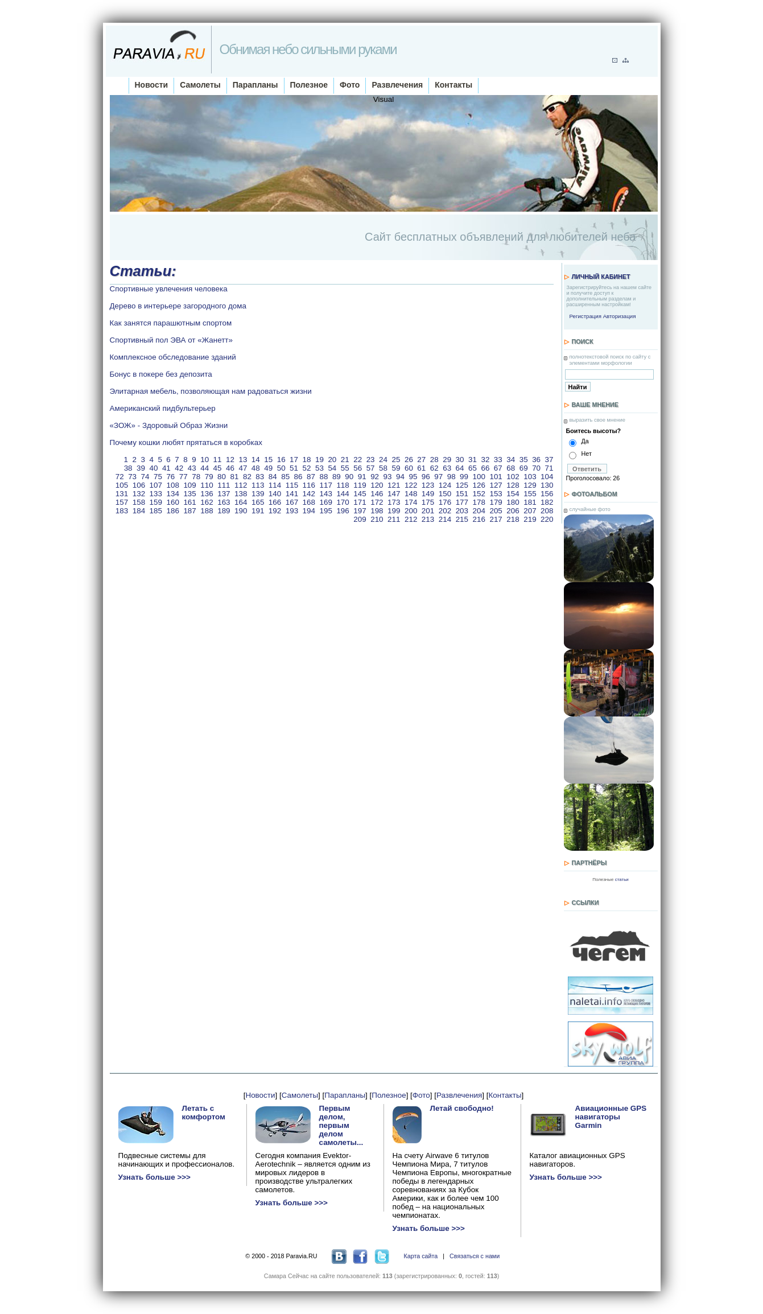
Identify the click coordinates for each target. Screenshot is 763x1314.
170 (342, 502)
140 (275, 493)
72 (120, 476)
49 (268, 468)
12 (230, 459)
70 (536, 468)
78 (196, 476)
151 (462, 493)
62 (434, 468)
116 (309, 485)
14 (255, 459)
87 (311, 476)
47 (242, 468)
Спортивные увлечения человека (169, 289)
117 (326, 485)
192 (275, 510)
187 (189, 510)
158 (139, 502)
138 (240, 493)
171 (359, 502)
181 (529, 502)
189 (223, 510)
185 (156, 510)
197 (359, 510)
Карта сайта (420, 1256)
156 (547, 493)
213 (428, 519)
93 (387, 476)
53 (319, 468)
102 (512, 476)
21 (345, 459)
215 (462, 519)
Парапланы (255, 84)
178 (479, 502)
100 (479, 476)
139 (257, 493)
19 (319, 459)
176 (445, 502)
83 (259, 476)
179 (495, 502)
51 (294, 468)
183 (122, 510)
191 (257, 510)
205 (495, 510)
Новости (151, 84)
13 (242, 459)
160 (172, 502)
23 (370, 459)
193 (292, 510)
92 (374, 476)
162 (206, 502)
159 (156, 502)
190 (240, 510)
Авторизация (619, 316)
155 (529, 493)
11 (217, 459)
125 (462, 485)
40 (153, 468)
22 (357, 459)
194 (309, 510)
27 (421, 459)
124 (445, 485)
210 (376, 519)
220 (547, 519)
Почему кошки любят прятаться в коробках (186, 442)
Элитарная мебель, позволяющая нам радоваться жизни (211, 391)
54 (332, 468)
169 (326, 502)
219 (529, 519)
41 (166, 468)
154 (512, 493)
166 (275, 502)
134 (172, 493)
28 (434, 459)
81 (234, 476)
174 (411, 502)
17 (294, 459)
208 (547, 510)
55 (345, 468)
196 (342, 510)
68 (510, 468)
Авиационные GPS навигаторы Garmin (611, 1117)
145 (359, 493)
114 (275, 485)
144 (342, 493)
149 (428, 493)
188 (206, 510)
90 (349, 476)
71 (549, 468)
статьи (622, 879)
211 (393, 519)
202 (445, 510)
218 (512, 519)
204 (479, 510)
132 (139, 493)
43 (192, 468)
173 (393, 502)
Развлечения (397, 84)
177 (462, 502)
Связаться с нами (474, 1256)
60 (409, 468)
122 (411, 485)
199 (393, 510)
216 (479, 519)
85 (285, 476)
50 (281, 468)
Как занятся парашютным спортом (171, 323)
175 (428, 502)
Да (585, 441)
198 (376, 510)
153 (495, 493)
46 (230, 468)
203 (462, 510)
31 (472, 459)
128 (512, 485)
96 (426, 476)
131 (122, 493)
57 (370, 468)
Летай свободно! (462, 1108)
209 (359, 519)
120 (376, 485)
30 (460, 459)
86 (298, 476)
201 (428, 510)
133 (156, 493)
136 (206, 493)
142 (309, 493)
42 (179, 468)
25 (395, 459)
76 (170, 476)
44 (204, 468)
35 (523, 459)
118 (342, 485)
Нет (586, 453)
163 (223, 502)
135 (189, 493)
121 (393, 485)
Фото (350, 84)
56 (357, 468)
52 (307, 468)
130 (547, 485)
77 (183, 476)
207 (529, 510)
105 (122, 485)
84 (273, 476)
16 (281, 459)
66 (485, 468)
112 (240, 485)
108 (172, 485)
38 (128, 468)
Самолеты (200, 84)
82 (247, 476)
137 (223, 493)
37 (549, 459)
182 (547, 502)
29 (447, 459)
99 (464, 476)
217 (495, 519)
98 (451, 476)
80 (221, 476)
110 (206, 485)
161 (189, 502)
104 (547, 476)
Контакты (453, 84)
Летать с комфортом (204, 1112)
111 (223, 485)
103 (529, 476)
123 (428, 485)
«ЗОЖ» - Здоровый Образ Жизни (169, 425)
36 (536, 459)
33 (498, 459)
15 (268, 459)
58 (383, 468)
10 (204, 459)
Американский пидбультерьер (163, 408)
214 (445, 519)
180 (512, 502)
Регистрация (585, 316)
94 (400, 476)
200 (411, 510)
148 (411, 493)
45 (217, 468)
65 (472, 468)
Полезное (309, 84)
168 (309, 502)
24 (383, 459)
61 (421, 468)
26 (409, 459)
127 (495, 485)
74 (145, 476)
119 (359, 485)
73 (132, 476)
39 (141, 468)
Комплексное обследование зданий (173, 357)
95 (413, 476)
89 (336, 476)
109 (189, 485)
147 (393, 493)
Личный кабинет (601, 276)
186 (172, 510)
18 (307, 459)
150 (445, 493)
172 (376, 502)
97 (438, 476)
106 (139, 485)
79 (209, 476)
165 (257, 502)
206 (512, 510)
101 (495, 476)
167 (292, 502)
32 (485, 459)
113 (257, 485)
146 (376, 493)
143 (326, 493)
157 (122, 502)
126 (479, 485)
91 (362, 476)
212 (411, 519)
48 (255, 468)
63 (447, 468)
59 (395, 468)
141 (292, 493)
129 (529, 485)
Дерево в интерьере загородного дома (178, 306)
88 (323, 476)
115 (292, 485)
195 (326, 510)
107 (156, 485)
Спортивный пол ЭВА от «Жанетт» (171, 340)
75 (158, 476)
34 (510, 459)
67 (498, 468)
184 (139, 510)
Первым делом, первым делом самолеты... (341, 1125)
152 (479, 493)
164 (240, 502)
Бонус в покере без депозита (161, 374)
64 (460, 468)
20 (332, 459)
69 (523, 468)
